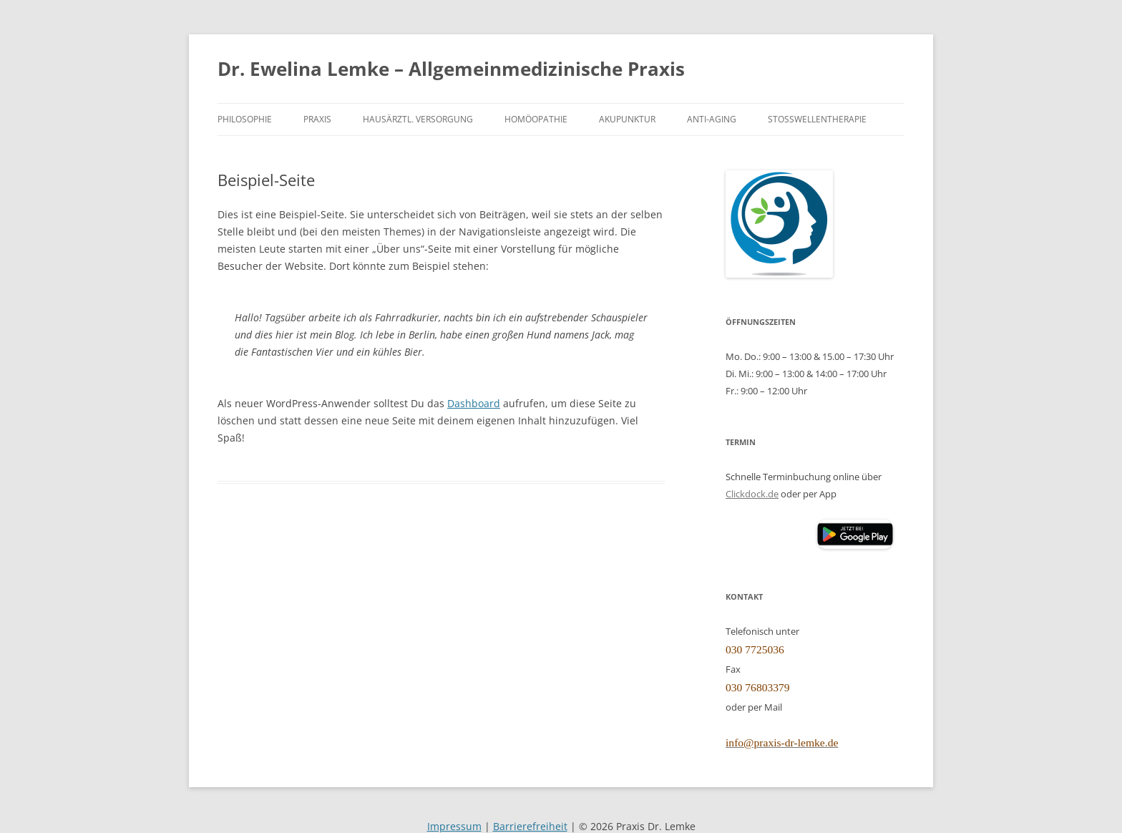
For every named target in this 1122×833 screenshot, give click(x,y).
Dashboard (473, 403)
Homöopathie (535, 119)
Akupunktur (627, 119)
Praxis (317, 119)
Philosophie (245, 119)
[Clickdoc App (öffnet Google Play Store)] (855, 545)
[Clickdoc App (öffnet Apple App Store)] (770, 534)
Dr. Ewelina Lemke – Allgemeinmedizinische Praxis (451, 69)
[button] (855, 534)
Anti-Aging (711, 119)
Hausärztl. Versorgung (418, 119)
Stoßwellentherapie (817, 119)
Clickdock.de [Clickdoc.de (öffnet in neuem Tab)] (752, 493)
